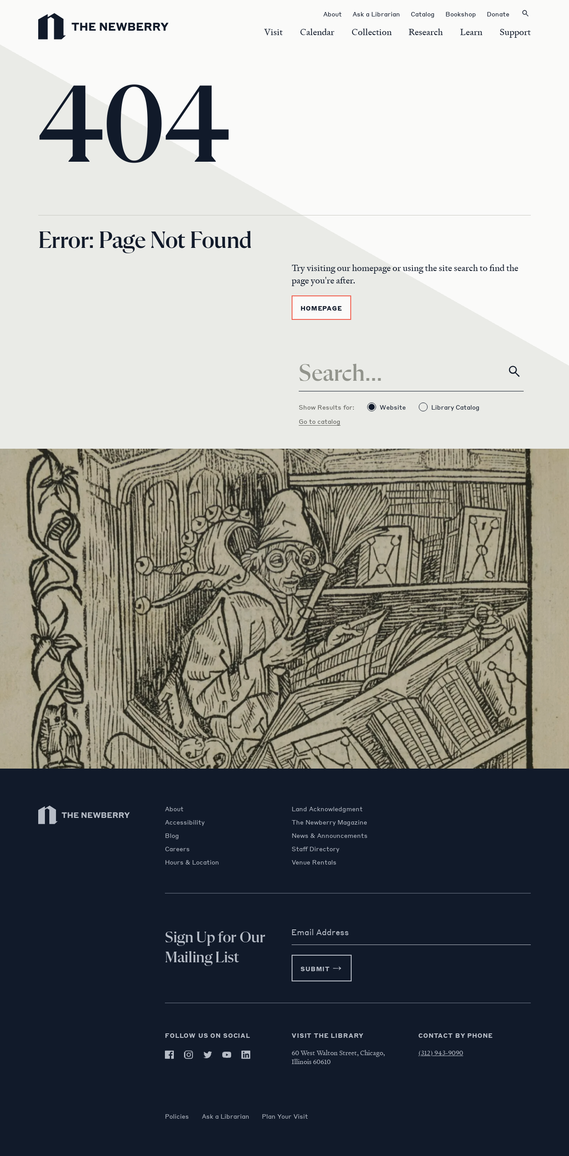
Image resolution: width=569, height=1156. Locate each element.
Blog (172, 835)
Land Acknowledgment (327, 809)
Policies (177, 1116)
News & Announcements (330, 835)
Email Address (320, 932)
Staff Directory (315, 849)
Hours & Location (192, 862)
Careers (177, 849)
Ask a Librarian (227, 1116)
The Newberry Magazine (329, 822)
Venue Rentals (314, 862)
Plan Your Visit (288, 1116)
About (174, 809)
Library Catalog (449, 407)
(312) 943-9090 (440, 1052)
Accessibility (184, 822)
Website (386, 407)
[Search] (411, 371)
